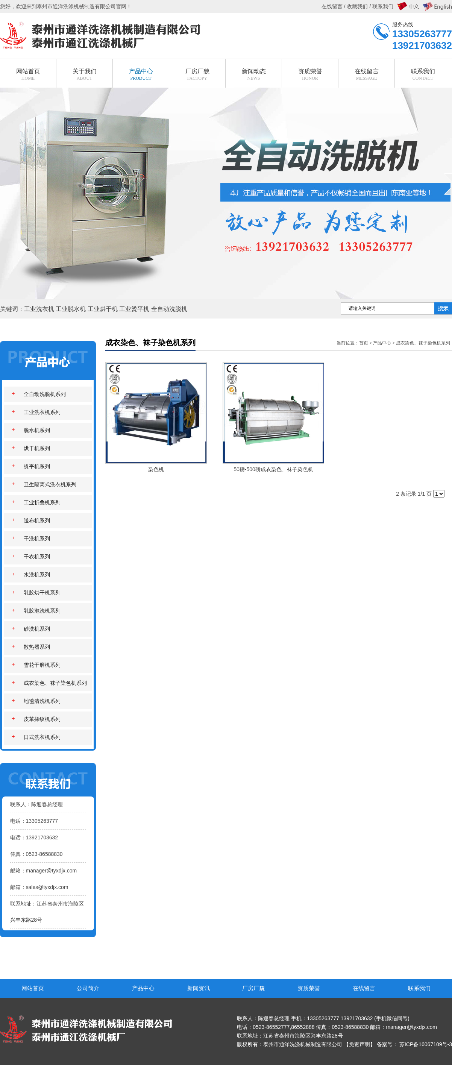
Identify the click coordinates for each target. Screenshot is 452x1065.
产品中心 (382, 343)
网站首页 (32, 988)
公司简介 (88, 988)
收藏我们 (357, 6)
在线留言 (364, 988)
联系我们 (419, 988)
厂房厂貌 (253, 988)
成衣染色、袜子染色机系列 (423, 343)
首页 (363, 343)
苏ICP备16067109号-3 (425, 1044)
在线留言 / (334, 6)
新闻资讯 (198, 988)
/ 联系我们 (380, 6)
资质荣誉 (308, 988)
